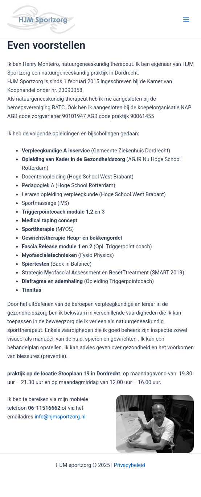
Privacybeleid (129, 465)
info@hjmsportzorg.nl (59, 416)
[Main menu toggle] (186, 19)
